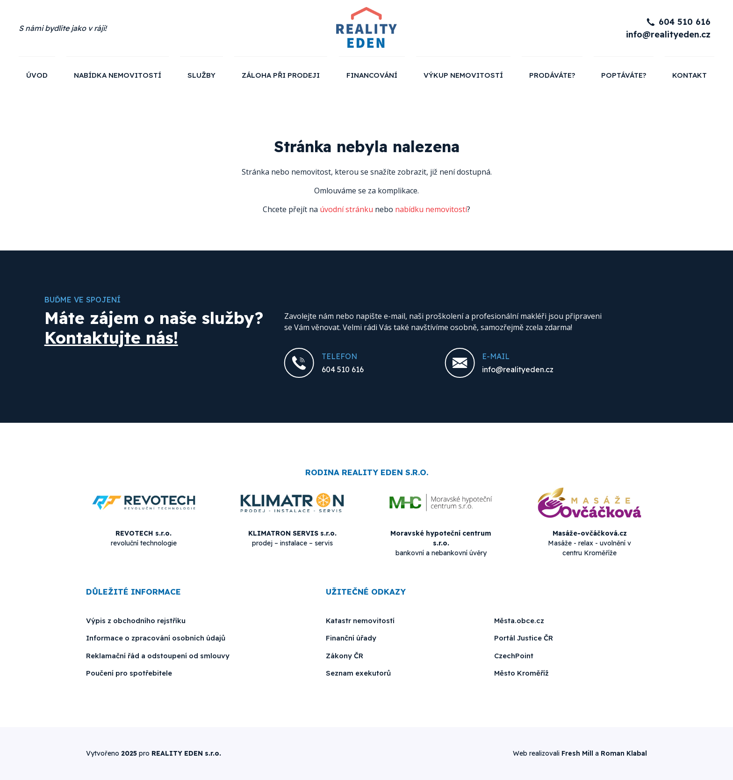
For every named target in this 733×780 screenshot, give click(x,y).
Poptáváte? (623, 75)
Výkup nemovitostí (463, 75)
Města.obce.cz (519, 620)
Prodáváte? (552, 75)
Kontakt (689, 75)
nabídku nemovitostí (431, 209)
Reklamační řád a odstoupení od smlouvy (158, 655)
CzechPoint (513, 655)
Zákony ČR (344, 655)
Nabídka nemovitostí (117, 75)
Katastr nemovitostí (360, 620)
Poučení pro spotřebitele (129, 673)
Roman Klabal (624, 753)
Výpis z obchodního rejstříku (136, 620)
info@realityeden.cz (668, 34)
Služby (201, 75)
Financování (371, 75)
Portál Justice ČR (523, 637)
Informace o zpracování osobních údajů (155, 637)
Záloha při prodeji (281, 75)
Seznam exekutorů (358, 673)
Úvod (37, 75)
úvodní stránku (346, 209)
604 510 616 (685, 21)
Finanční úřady (351, 637)
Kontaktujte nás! (111, 337)
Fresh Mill (577, 753)
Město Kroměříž (521, 673)
